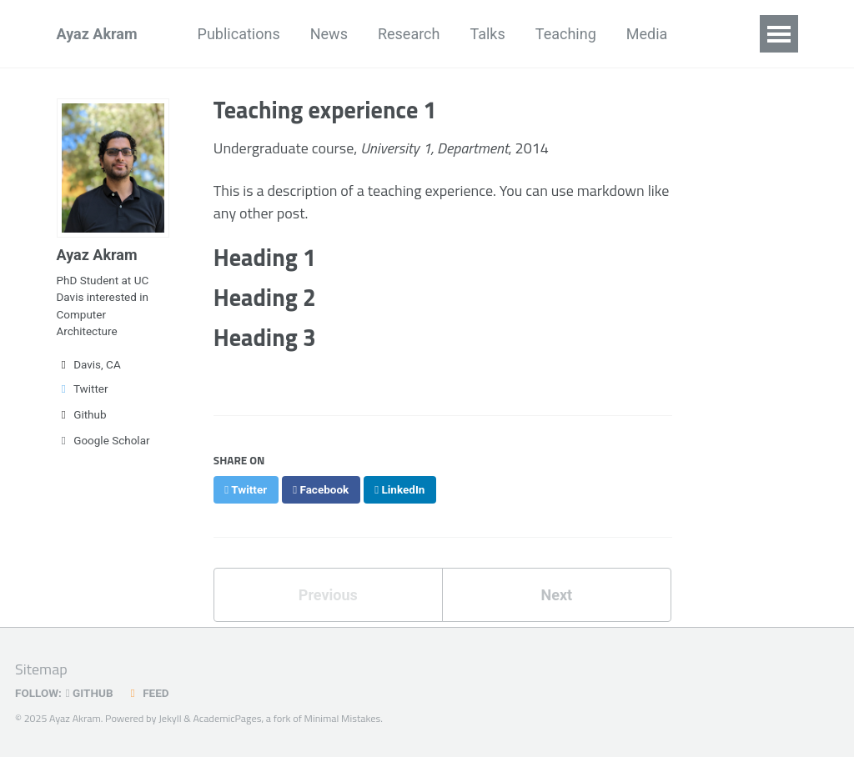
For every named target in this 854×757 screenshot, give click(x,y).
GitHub (89, 692)
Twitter (82, 388)
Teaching (565, 34)
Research (409, 34)
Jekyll (169, 718)
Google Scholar (103, 440)
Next (556, 595)
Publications (239, 34)
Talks (487, 34)
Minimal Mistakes (342, 718)
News (329, 34)
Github (82, 414)
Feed (147, 692)
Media (647, 34)
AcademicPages (227, 718)
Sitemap (41, 669)
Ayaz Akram (97, 34)
